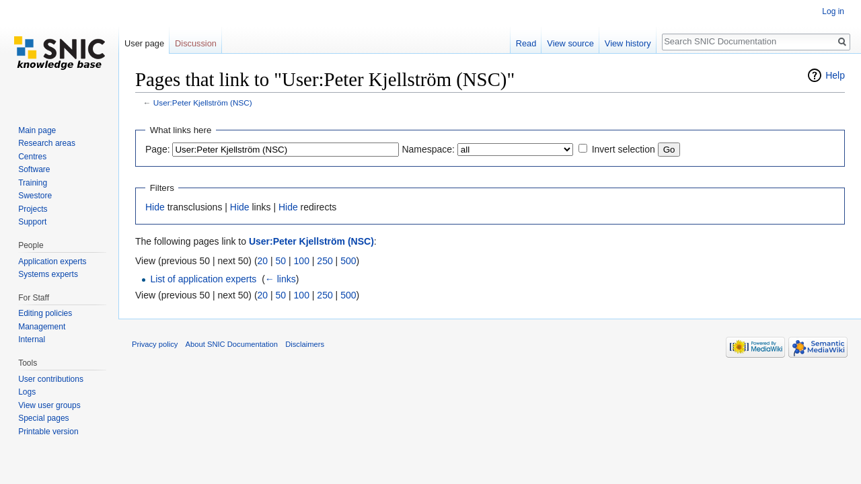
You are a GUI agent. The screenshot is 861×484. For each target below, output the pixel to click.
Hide (155, 207)
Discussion (196, 43)
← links (280, 279)
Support (32, 222)
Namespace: (428, 149)
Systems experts (48, 274)
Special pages (43, 418)
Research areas (46, 143)
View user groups (49, 405)
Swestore (35, 195)
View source (570, 43)
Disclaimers (304, 344)
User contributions (50, 379)
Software (34, 169)
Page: (157, 149)
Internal (31, 339)
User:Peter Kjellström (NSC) (202, 102)
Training (32, 183)
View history (628, 43)
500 (348, 260)
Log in (833, 11)
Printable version (48, 431)
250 (324, 260)
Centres (32, 156)
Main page (37, 130)
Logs (27, 392)
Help (835, 75)
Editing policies (45, 313)
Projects (32, 209)
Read (526, 43)
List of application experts (203, 279)
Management (41, 326)
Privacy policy (155, 344)
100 (301, 260)
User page (144, 43)
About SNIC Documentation (232, 344)
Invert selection (623, 149)
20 (263, 260)
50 (281, 260)
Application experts (52, 261)
